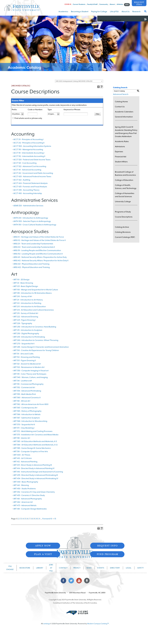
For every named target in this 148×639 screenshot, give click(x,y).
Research (136, 13)
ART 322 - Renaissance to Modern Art (28, 367)
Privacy (77, 568)
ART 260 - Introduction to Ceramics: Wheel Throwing (35, 340)
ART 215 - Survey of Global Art (25, 313)
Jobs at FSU (51, 568)
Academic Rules (122, 141)
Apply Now (43, 545)
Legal (128, 568)
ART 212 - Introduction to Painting (27, 303)
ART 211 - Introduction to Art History (28, 300)
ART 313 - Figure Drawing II (24, 360)
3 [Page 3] (20, 519)
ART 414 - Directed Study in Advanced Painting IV (33, 468)
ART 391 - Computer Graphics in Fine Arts (30, 451)
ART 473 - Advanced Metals (24, 505)
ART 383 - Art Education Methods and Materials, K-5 (35, 441)
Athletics (120, 4)
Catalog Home (121, 102)
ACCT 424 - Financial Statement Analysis (30, 183)
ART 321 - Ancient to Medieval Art (27, 364)
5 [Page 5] (25, 519)
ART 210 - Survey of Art (22, 296)
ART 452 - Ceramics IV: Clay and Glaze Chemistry (34, 492)
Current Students (79, 4)
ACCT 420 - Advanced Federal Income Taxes (32, 176)
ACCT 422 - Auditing (21, 180)
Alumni (112, 4)
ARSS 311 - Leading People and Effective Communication (37, 250)
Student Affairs (121, 162)
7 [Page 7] (29, 519)
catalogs (46, 624)
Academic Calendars (124, 112)
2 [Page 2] (18, 519)
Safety (140, 568)
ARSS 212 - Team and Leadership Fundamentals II (34, 247)
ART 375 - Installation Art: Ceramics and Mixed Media (35, 435)
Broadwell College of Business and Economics (125, 173)
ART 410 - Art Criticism (22, 458)
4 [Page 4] (23, 519)
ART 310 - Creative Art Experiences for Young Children (36, 350)
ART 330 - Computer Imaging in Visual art (31, 371)
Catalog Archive (122, 227)
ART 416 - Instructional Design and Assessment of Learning (38, 472)
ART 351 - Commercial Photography (28, 384)
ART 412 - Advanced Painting (25, 462)
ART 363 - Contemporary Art (25, 408)
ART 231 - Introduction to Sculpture (27, 330)
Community (103, 4)
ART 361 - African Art (21, 401)
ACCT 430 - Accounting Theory (26, 190)
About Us (125, 13)
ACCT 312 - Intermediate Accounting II (29, 156)
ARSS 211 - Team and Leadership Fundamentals (33, 244)
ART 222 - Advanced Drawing (25, 317)
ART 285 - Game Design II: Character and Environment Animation (41, 347)
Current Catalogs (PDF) (125, 237)
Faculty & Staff (92, 4)
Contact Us (120, 107)
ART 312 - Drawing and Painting (26, 357)
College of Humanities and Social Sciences (124, 195)
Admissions (120, 146)
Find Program (107, 554)
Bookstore (25, 568)
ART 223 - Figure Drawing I (24, 320)
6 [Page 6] (27, 519)
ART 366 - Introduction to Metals (26, 414)
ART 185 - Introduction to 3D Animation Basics (32, 293)
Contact (63, 568)
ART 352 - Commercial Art (24, 387)
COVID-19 (68, 4)
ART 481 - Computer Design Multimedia (30, 509)
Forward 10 (47, 519)
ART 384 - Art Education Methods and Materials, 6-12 (35, 445)
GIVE (127, 4)
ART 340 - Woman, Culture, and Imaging (30, 377)
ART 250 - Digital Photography (26, 333)
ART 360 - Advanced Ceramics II (26, 398)
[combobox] (79, 81)
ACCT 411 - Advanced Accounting (27, 170)
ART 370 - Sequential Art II (24, 424)
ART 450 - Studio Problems (24, 489)
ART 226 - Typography (22, 323)
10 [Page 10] (37, 519)
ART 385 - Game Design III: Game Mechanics (32, 448)
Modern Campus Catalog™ (98, 624)
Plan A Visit (43, 554)
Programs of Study (123, 212)
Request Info (139, 3)
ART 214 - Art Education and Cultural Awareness (33, 310)
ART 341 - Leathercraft (22, 381)
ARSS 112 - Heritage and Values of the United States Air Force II (39, 240)
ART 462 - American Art (23, 502)
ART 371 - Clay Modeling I (23, 428)
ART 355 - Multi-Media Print (24, 394)
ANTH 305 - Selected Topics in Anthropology (32, 221)
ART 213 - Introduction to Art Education (29, 306)
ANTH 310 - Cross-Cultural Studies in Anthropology (34, 225)
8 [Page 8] (32, 519)
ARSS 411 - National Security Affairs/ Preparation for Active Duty (40, 257)
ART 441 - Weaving (21, 485)
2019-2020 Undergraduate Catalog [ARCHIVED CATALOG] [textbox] (74, 81)
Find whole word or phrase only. (28, 118)
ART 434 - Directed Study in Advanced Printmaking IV (35, 478)
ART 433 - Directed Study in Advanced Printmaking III (35, 475)
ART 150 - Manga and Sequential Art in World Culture (35, 290)
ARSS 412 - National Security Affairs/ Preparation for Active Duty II (40, 260)
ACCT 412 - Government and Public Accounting (33, 173)
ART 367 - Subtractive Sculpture (26, 418)
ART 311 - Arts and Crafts (23, 354)
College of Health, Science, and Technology (125, 186)
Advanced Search (120, 94)
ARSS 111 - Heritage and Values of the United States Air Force (38, 237)
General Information (124, 117)
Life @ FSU (114, 13)
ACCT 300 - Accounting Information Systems (32, 146)
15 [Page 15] (55, 519)
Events (100, 568)
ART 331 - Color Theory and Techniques (29, 374)
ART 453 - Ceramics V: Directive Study (29, 495)
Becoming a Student (80, 13)
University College (123, 201)
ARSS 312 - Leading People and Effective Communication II (38, 254)
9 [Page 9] (34, 519)
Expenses (119, 152)
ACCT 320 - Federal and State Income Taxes (31, 160)
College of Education (124, 180)
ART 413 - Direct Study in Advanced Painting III (32, 465)
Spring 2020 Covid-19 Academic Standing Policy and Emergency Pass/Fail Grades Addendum (126, 132)
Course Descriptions (123, 217)
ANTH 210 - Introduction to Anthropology (30, 218)
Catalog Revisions (123, 232)
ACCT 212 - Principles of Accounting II (28, 143)
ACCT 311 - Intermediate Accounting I (28, 153)
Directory (115, 568)
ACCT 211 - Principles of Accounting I (28, 139)
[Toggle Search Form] (145, 12)
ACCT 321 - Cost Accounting (25, 163)
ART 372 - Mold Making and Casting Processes (32, 431)
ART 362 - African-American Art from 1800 (30, 404)
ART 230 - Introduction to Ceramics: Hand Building (34, 327)
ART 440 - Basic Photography (25, 482)
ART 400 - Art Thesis (21, 455)
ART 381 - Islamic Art (21, 438)
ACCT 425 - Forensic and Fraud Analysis (30, 187)
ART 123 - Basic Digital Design (25, 286)
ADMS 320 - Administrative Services (28, 206)
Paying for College (99, 13)
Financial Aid (120, 157)
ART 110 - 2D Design (21, 280)
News (89, 568)
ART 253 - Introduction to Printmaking (29, 337)
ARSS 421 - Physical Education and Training (31, 264)
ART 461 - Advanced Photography (27, 499)
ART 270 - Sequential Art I (23, 344)
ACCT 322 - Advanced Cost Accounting (29, 166)
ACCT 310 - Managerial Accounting (28, 149)
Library (39, 568)
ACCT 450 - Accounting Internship (27, 193)
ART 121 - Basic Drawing (23, 283)
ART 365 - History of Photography (27, 411)
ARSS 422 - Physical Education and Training (31, 267)
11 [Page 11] (39, 519)
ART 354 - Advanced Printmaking (27, 391)
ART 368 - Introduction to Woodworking (30, 421)
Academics (63, 13)
